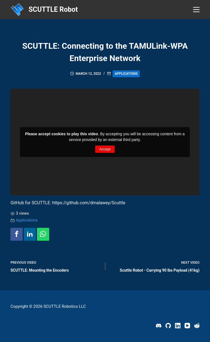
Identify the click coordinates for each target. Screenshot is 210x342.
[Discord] (158, 325)
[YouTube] (187, 325)
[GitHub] (168, 325)
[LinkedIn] (177, 325)
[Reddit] (197, 325)
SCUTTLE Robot (53, 9)
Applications (126, 74)
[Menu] (196, 9)
